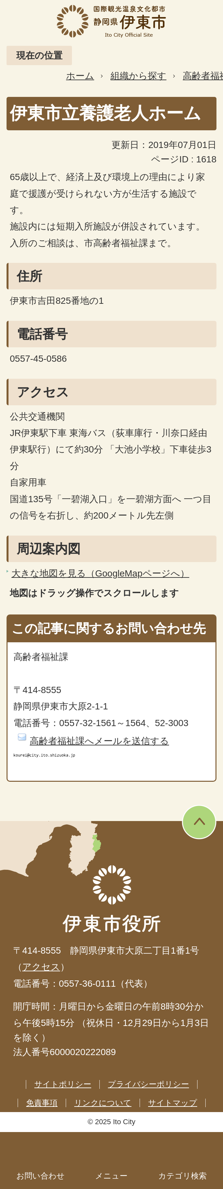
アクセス (41, 967)
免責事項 (42, 1102)
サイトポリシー (62, 1084)
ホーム (80, 76)
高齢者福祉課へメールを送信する (99, 741)
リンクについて (102, 1102)
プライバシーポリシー (148, 1084)
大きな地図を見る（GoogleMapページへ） (100, 573)
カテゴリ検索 (182, 1175)
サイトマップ (172, 1102)
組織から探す (138, 76)
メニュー (111, 1175)
